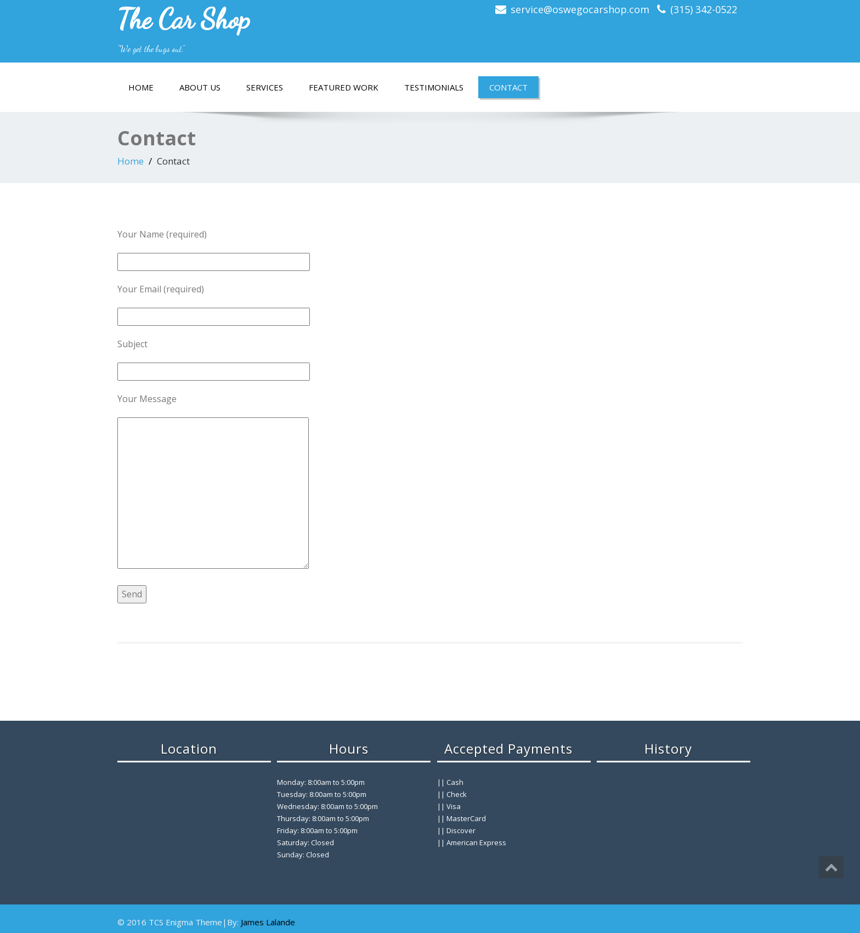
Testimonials (433, 87)
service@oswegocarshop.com (580, 9)
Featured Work (343, 87)
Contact (508, 87)
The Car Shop (183, 19)
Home (141, 87)
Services (264, 87)
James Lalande (268, 922)
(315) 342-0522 (703, 9)
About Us (199, 87)
